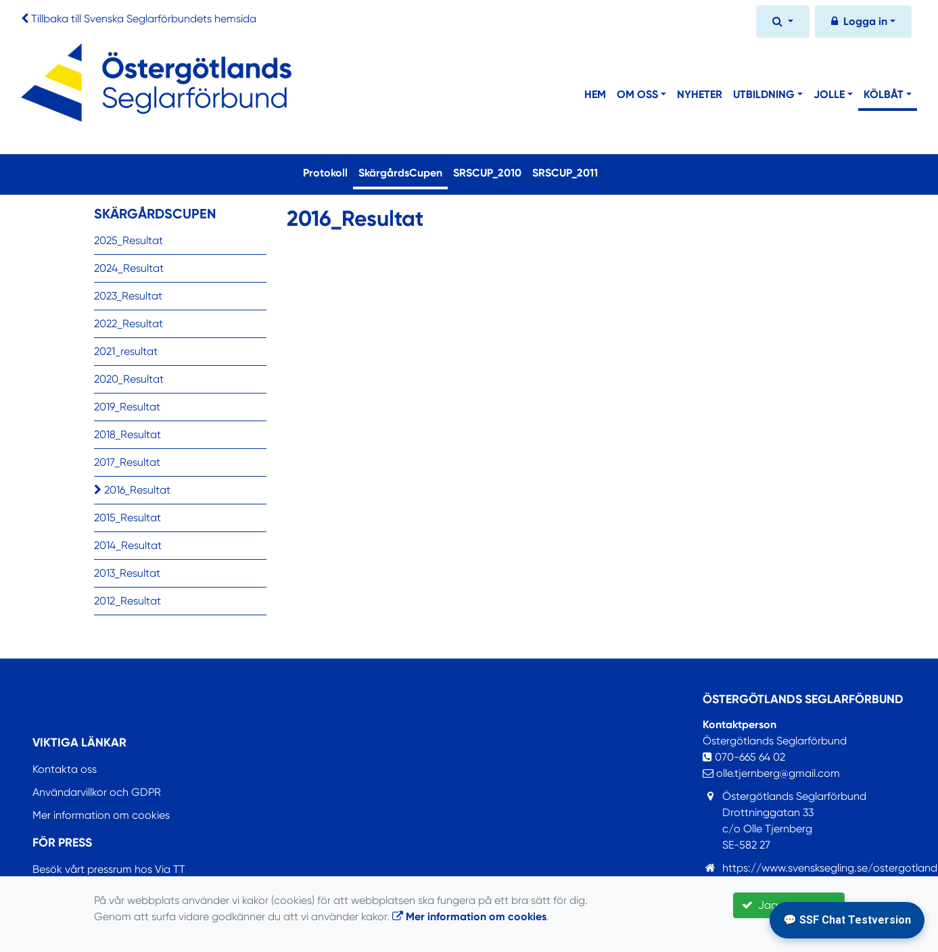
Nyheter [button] (699, 94)
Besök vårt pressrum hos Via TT (108, 869)
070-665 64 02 (744, 757)
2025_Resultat (128, 240)
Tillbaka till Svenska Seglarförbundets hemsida (143, 18)
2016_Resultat (132, 489)
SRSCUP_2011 (565, 172)
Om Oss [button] (637, 94)
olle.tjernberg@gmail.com (771, 773)
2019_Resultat (127, 406)
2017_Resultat (127, 462)
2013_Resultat (127, 573)
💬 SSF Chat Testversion (847, 919)
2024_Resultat (129, 268)
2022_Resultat (128, 323)
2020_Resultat (129, 379)
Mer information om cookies (101, 815)
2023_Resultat (128, 295)
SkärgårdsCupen (403, 171)
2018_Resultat (127, 434)
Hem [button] (595, 94)
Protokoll (325, 172)
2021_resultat (126, 351)
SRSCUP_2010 (487, 172)
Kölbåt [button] (884, 94)
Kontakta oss (64, 769)
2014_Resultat (128, 545)
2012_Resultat (127, 600)
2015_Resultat (127, 517)
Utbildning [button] (764, 94)
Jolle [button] (829, 94)
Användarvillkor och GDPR (96, 792)
